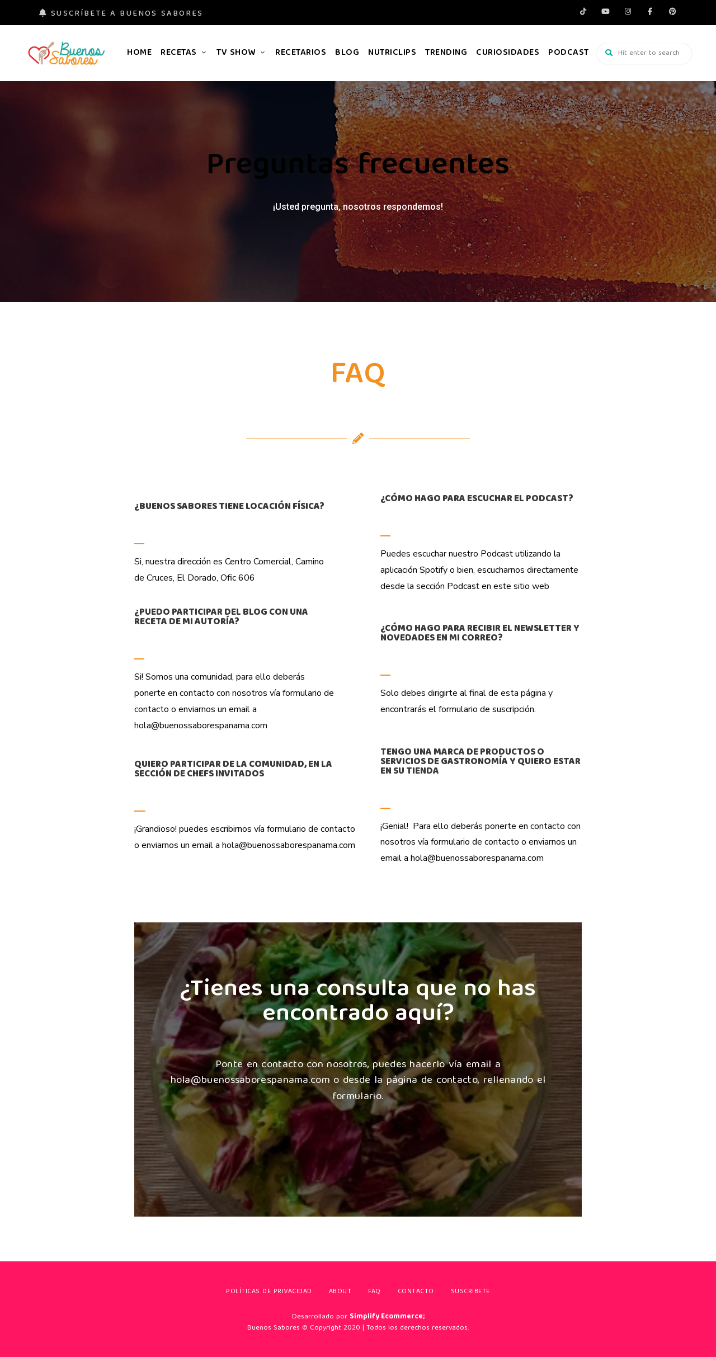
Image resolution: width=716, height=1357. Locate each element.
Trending (446, 53)
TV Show (236, 53)
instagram (627, 11)
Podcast (568, 53)
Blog (347, 53)
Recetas (179, 53)
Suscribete (470, 1292)
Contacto (416, 1292)
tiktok (583, 11)
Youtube (605, 11)
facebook (650, 11)
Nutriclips (392, 53)
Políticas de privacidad (269, 1292)
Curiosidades (507, 53)
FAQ (374, 1292)
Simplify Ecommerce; (387, 1317)
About (340, 1292)
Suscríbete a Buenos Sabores (121, 14)
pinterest (672, 11)
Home (139, 53)
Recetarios (300, 53)
